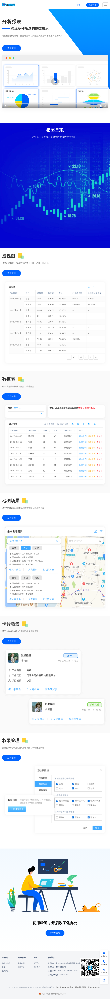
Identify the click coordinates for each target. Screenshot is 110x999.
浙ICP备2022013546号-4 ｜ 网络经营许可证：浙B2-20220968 (77, 987)
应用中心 (21, 967)
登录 (79, 5)
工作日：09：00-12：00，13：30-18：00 (63, 971)
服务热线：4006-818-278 (57, 967)
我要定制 (21, 963)
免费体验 (5, 971)
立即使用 (11, 48)
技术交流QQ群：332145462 (58, 975)
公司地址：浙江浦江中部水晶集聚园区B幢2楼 (64, 963)
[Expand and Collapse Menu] (105, 4)
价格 (3, 967)
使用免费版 (55, 933)
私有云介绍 (6, 963)
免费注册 (93, 5)
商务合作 (37, 967)
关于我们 (37, 963)
